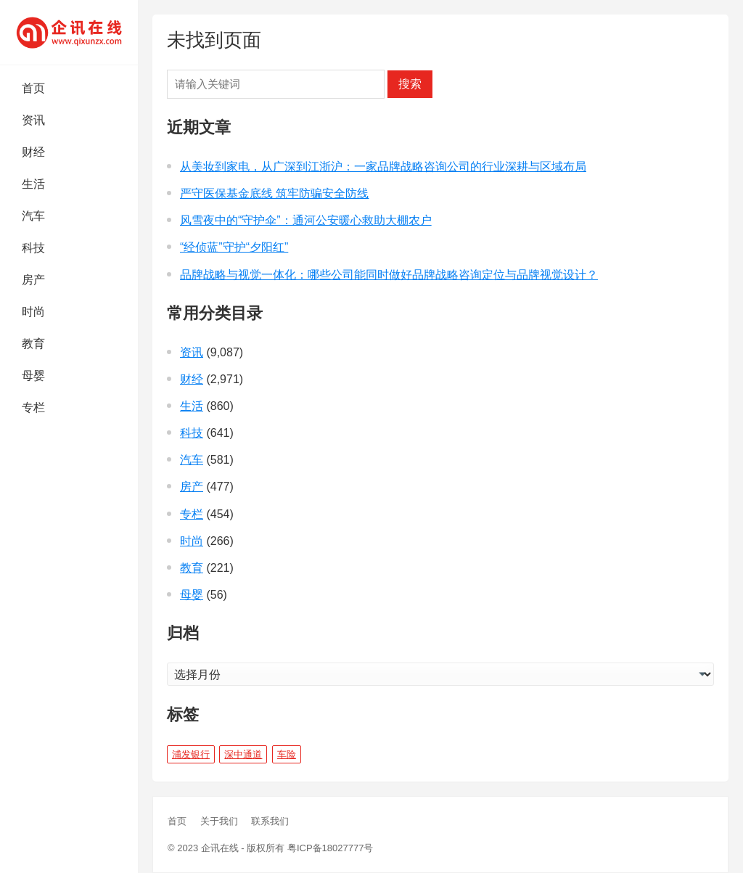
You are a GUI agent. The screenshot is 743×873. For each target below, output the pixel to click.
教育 (33, 343)
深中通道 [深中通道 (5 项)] (243, 754)
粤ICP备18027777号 (330, 848)
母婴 (33, 375)
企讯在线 (220, 848)
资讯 (33, 120)
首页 (33, 88)
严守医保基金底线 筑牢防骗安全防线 (274, 193)
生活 (33, 184)
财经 (33, 152)
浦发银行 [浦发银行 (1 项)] (191, 754)
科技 (33, 248)
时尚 (33, 312)
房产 (33, 280)
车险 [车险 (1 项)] (286, 754)
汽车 (33, 216)
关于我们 (219, 821)
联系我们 (270, 821)
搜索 (410, 84)
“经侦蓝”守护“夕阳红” (234, 247)
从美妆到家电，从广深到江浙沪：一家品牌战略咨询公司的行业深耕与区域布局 (383, 166)
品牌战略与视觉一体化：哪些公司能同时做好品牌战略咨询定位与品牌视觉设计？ (389, 275)
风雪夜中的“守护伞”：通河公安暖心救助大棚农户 (306, 220)
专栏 (33, 407)
